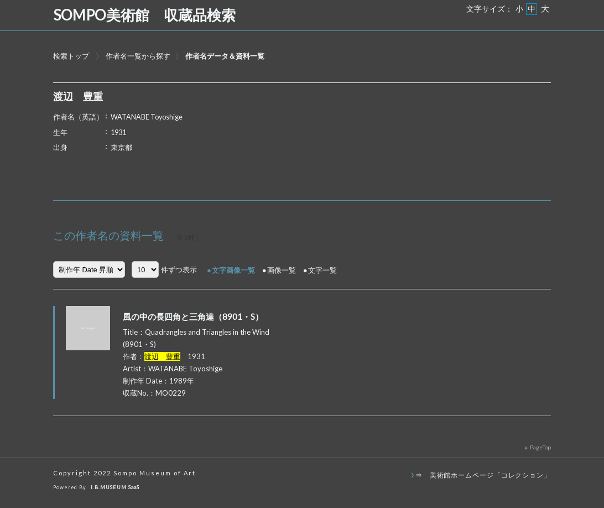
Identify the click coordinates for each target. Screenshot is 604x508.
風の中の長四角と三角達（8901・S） (193, 317)
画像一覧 (281, 270)
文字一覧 (322, 270)
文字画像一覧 (233, 270)
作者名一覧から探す (138, 55)
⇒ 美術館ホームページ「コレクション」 (483, 475)
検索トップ (71, 55)
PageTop (540, 447)
